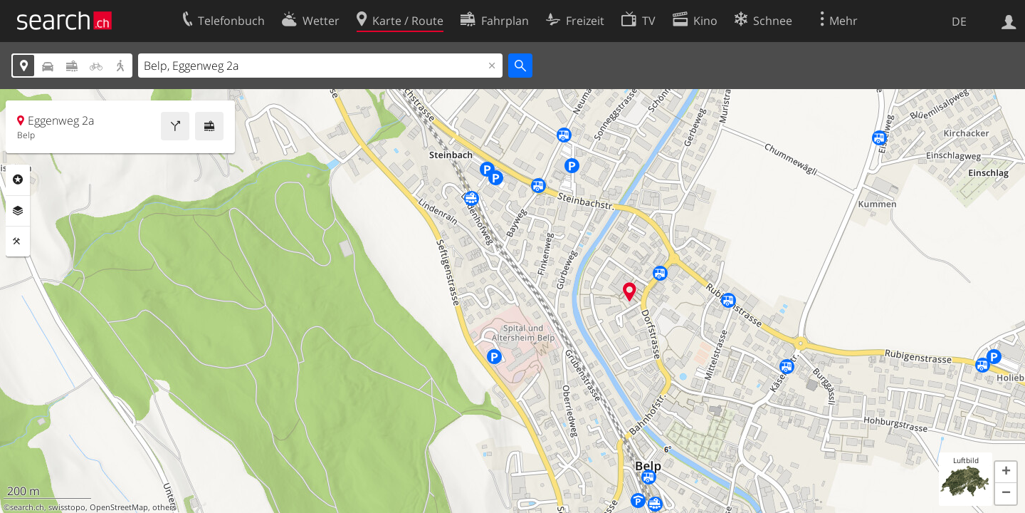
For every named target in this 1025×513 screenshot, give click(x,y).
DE (959, 21)
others (164, 507)
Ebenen (18, 211)
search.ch (27, 507)
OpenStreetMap (119, 507)
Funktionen (18, 241)
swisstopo (66, 507)
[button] (1005, 472)
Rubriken (18, 180)
